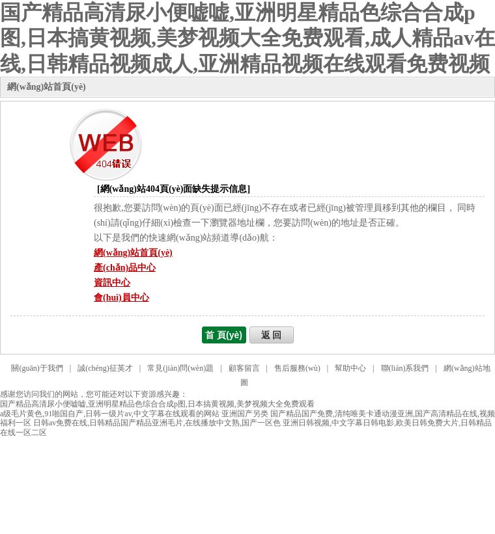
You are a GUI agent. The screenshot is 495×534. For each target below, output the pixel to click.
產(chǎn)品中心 (125, 268)
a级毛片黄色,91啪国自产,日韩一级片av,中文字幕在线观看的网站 (109, 413)
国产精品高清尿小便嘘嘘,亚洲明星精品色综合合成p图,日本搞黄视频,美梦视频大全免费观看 (157, 403)
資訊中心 (112, 282)
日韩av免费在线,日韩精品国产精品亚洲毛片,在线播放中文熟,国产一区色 (157, 422)
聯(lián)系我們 (405, 368)
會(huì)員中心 (121, 297)
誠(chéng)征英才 (105, 368)
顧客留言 (244, 368)
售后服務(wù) (297, 368)
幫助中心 (350, 368)
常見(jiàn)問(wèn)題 (180, 368)
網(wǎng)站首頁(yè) (46, 87)
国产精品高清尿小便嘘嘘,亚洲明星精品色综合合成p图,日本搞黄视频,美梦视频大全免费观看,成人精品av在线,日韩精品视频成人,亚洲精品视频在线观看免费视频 (247, 38)
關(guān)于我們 (37, 368)
